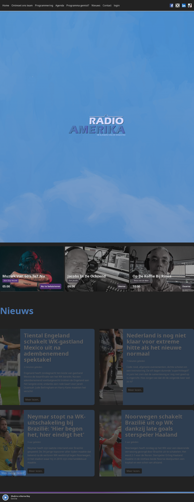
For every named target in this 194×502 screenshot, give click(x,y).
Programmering (44, 5)
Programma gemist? (77, 5)
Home (5, 5)
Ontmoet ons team (22, 5)
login (117, 5)
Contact (107, 5)
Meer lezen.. (32, 404)
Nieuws (96, 5)
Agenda (59, 5)
